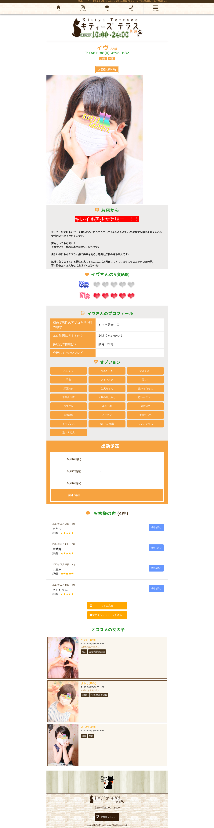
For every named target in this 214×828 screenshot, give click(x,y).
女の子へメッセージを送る (107, 615)
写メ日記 (83, 8)
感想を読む (156, 527)
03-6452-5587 (131, 8)
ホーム (58, 8)
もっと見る (107, 605)
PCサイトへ (107, 817)
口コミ (107, 8)
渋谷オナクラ (84, 1)
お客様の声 (107, 69)
